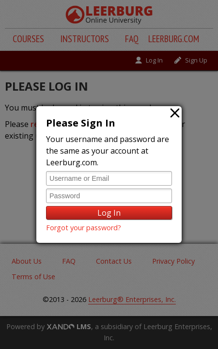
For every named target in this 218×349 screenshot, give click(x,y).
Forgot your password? (83, 227)
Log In (109, 212)
